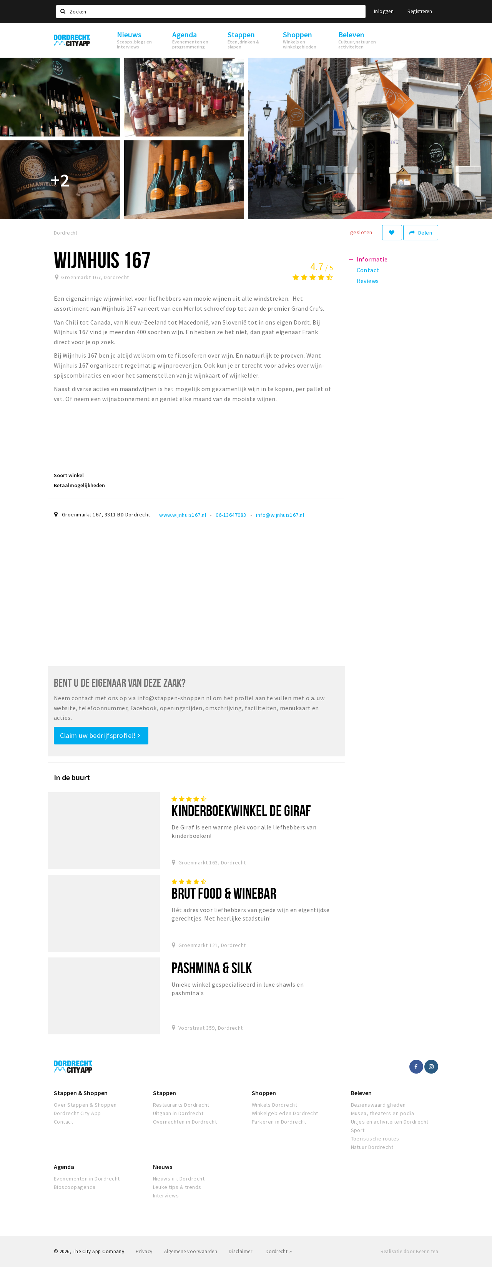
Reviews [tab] (368, 281)
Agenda (64, 1166)
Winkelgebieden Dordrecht (285, 1113)
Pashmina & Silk (211, 967)
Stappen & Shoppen (81, 1093)
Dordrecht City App (77, 1113)
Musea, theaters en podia (382, 1113)
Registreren (419, 11)
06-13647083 (231, 514)
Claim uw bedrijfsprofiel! (100, 735)
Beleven (361, 1093)
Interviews (166, 1195)
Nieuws (162, 1166)
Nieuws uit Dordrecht (179, 1178)
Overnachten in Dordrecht (185, 1121)
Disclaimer (240, 1251)
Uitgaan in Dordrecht (178, 1113)
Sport (358, 1130)
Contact (63, 1121)
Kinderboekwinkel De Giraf (241, 810)
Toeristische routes (375, 1138)
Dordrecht (279, 1251)
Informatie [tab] (372, 259)
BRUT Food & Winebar (223, 893)
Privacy (144, 1251)
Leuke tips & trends (177, 1187)
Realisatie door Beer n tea (409, 1251)
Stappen (164, 1093)
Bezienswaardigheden (378, 1104)
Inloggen (384, 11)
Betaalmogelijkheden (79, 485)
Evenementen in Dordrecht (87, 1178)
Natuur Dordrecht (372, 1147)
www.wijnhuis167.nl (182, 514)
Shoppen (264, 1093)
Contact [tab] (368, 270)
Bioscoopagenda (75, 1187)
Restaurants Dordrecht (181, 1104)
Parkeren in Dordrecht (279, 1121)
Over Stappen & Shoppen (85, 1104)
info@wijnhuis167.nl (280, 514)
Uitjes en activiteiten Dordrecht (390, 1121)
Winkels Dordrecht (274, 1104)
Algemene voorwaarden (191, 1251)
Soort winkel (69, 475)
